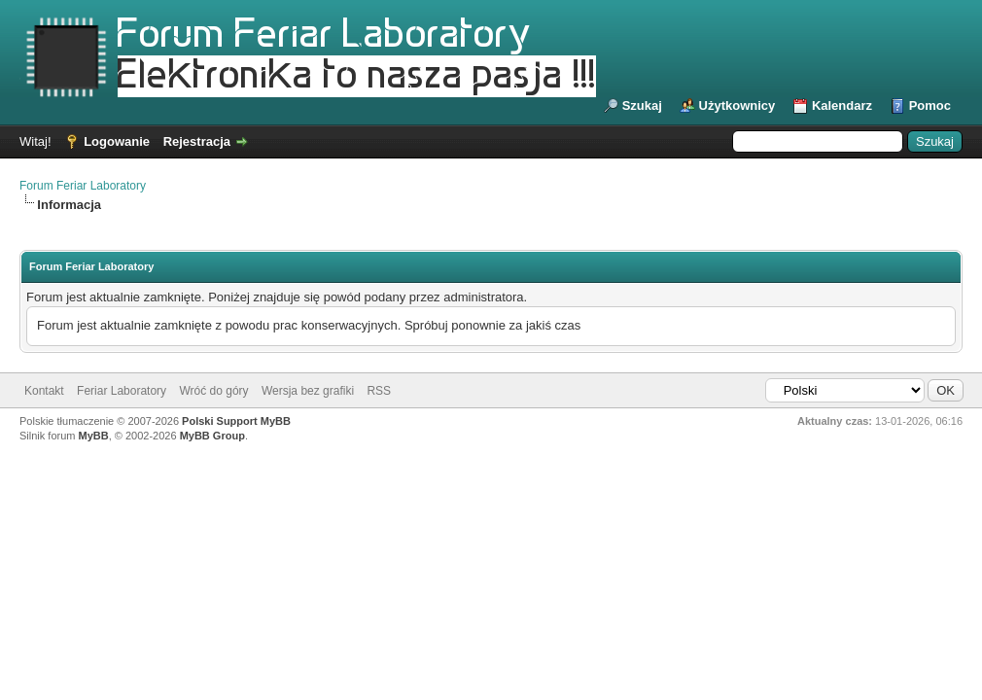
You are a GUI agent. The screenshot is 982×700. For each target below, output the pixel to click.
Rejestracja (196, 141)
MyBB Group (212, 435)
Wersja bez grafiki (308, 391)
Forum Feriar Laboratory (82, 185)
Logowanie (117, 141)
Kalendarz (842, 105)
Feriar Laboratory (121, 391)
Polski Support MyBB (236, 421)
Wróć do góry (213, 391)
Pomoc (930, 105)
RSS (379, 391)
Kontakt (44, 391)
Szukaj (642, 105)
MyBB (94, 435)
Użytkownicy (737, 105)
